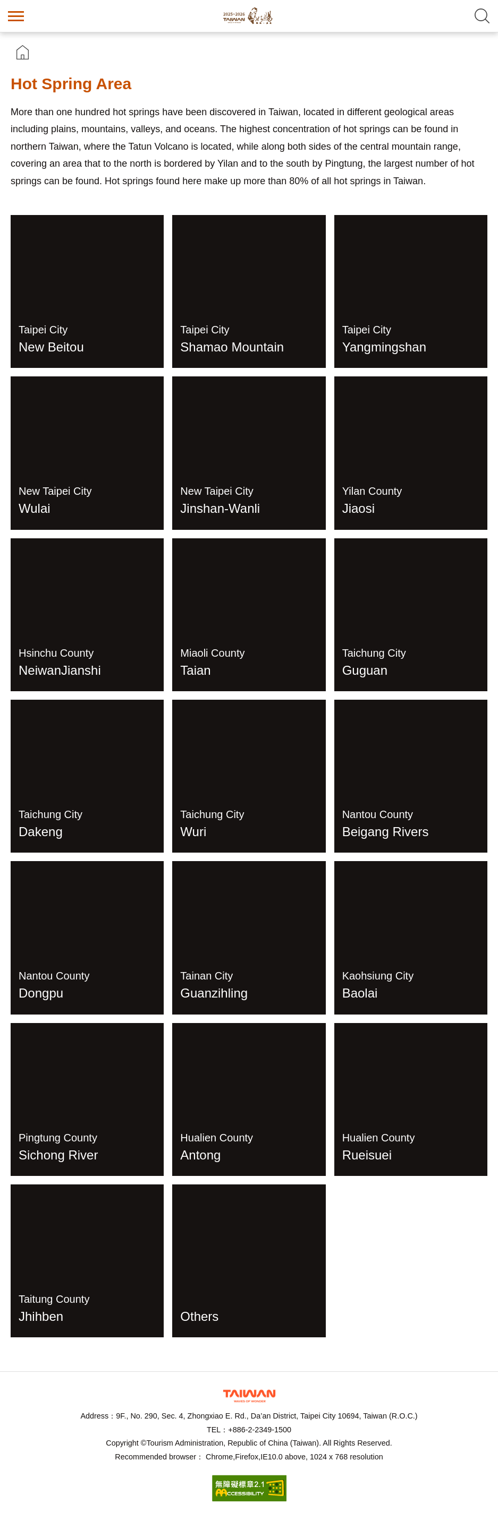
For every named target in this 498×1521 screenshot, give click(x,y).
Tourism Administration (249, 1396)
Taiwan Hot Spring (249, 16)
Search (482, 16)
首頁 (23, 52)
